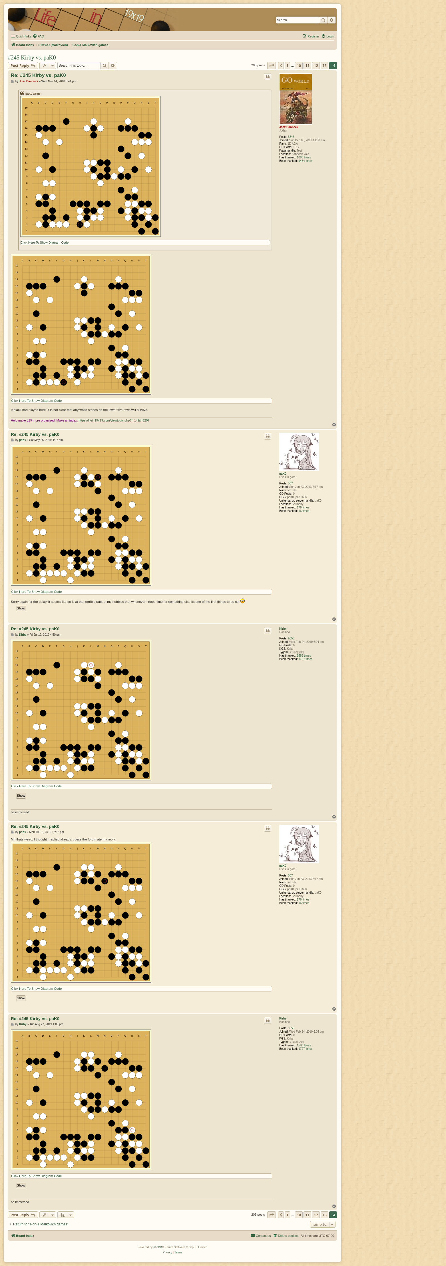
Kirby (283, 628)
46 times (303, 510)
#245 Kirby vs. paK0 (32, 57)
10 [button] (299, 65)
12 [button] (316, 65)
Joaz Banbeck (288, 127)
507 (290, 483)
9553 (291, 638)
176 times (303, 507)
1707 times (305, 659)
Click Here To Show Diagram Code (45, 242)
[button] (271, 65)
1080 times (304, 157)
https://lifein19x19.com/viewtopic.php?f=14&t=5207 (114, 420)
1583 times (304, 655)
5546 (291, 136)
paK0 (282, 473)
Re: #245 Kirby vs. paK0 (38, 75)
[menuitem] (38, 36)
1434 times (305, 160)
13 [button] (324, 65)
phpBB (157, 1247)
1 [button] (287, 65)
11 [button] (307, 65)
